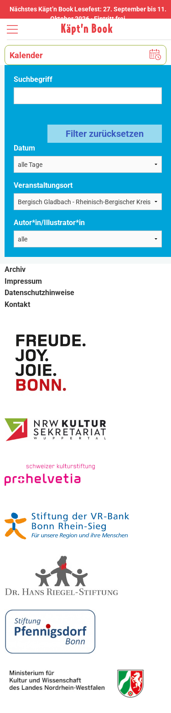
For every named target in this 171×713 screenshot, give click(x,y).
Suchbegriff (33, 79)
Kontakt (17, 304)
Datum (24, 148)
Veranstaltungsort (43, 185)
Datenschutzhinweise (39, 292)
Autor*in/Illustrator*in (49, 222)
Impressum (23, 281)
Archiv (15, 269)
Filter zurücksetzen (105, 133)
